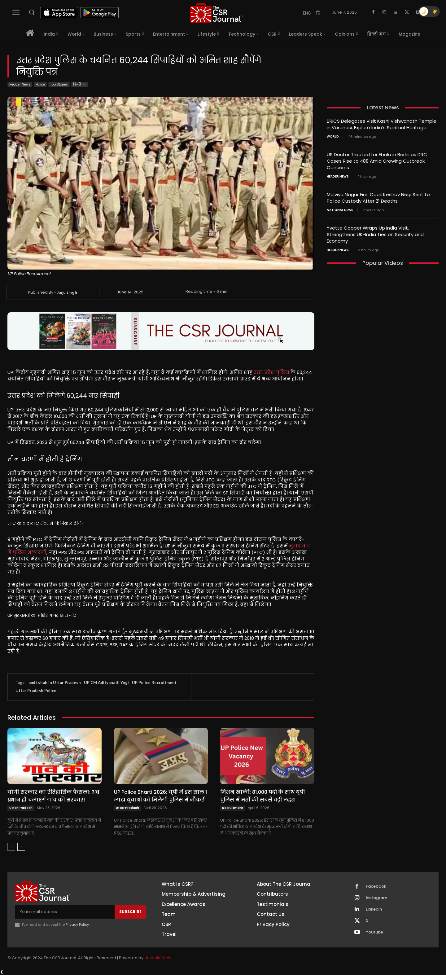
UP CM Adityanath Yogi (106, 682)
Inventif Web (158, 958)
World (333, 136)
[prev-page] (11, 847)
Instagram (376, 898)
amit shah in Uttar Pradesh (54, 682)
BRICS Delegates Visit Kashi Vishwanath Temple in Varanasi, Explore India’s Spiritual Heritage (381, 124)
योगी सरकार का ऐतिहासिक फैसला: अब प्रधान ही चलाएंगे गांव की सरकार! (53, 795)
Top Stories (59, 84)
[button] (31, 12)
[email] (65, 912)
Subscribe (130, 911)
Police (40, 84)
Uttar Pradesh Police (35, 690)
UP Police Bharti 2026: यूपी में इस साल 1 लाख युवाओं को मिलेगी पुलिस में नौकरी (160, 795)
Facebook (376, 886)
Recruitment (232, 808)
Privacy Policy (77, 924)
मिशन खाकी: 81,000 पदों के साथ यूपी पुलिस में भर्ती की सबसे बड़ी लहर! (262, 795)
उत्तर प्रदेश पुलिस (271, 372)
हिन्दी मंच (79, 84)
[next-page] (21, 847)
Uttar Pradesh (21, 808)
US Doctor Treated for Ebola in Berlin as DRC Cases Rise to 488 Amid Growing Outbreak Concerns (377, 161)
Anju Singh (67, 292)
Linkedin (374, 909)
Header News (19, 84)
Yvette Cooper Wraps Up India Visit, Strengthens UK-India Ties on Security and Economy (375, 234)
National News (340, 210)
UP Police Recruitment (154, 682)
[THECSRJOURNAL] (216, 13)
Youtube (374, 932)
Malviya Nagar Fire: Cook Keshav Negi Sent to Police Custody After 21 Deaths (378, 197)
